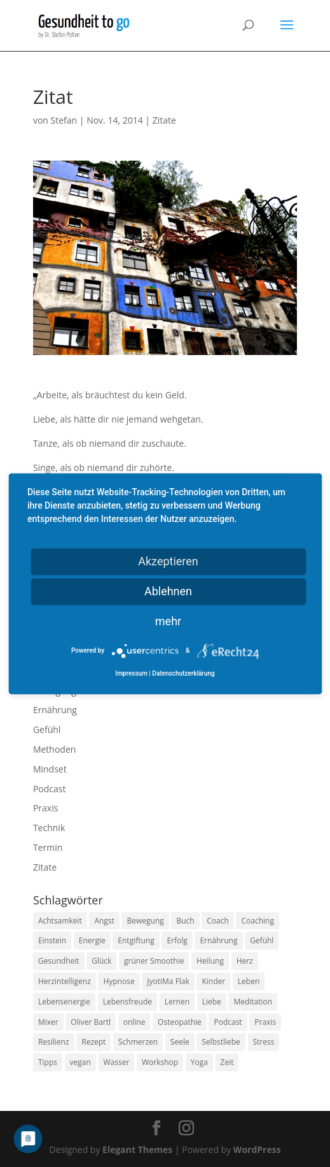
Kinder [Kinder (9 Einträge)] (213, 981)
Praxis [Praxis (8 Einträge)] (265, 1022)
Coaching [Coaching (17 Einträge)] (257, 920)
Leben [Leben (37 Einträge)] (248, 981)
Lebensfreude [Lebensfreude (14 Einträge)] (127, 1001)
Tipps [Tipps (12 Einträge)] (47, 1062)
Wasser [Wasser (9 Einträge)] (117, 1062)
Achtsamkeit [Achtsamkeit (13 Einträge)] (60, 920)
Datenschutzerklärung (183, 673)
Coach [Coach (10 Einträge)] (218, 920)
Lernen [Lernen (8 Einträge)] (177, 1001)
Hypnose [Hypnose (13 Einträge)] (118, 981)
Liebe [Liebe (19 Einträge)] (211, 1001)
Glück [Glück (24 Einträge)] (101, 960)
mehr (168, 621)
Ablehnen (168, 591)
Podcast (49, 789)
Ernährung (55, 710)
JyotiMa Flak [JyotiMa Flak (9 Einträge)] (168, 981)
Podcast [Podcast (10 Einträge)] (228, 1022)
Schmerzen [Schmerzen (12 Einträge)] (138, 1041)
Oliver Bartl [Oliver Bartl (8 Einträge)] (91, 1022)
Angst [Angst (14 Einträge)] (104, 920)
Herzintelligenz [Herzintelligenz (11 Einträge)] (64, 981)
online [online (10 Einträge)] (134, 1022)
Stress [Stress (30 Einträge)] (264, 1041)
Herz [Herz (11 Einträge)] (245, 960)
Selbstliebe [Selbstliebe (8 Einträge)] (221, 1041)
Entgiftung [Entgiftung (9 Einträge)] (136, 940)
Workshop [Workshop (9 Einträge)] (160, 1062)
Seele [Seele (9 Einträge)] (179, 1041)
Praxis (45, 808)
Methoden (54, 749)
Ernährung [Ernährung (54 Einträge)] (218, 940)
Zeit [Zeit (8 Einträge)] (227, 1062)
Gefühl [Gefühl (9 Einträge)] (261, 940)
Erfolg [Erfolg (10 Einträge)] (177, 940)
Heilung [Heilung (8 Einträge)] (210, 960)
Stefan (64, 120)
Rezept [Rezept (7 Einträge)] (93, 1041)
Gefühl (46, 729)
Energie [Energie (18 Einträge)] (92, 940)
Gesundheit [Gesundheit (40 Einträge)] (58, 960)
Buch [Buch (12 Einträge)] (185, 920)
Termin (47, 847)
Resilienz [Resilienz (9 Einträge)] (53, 1041)
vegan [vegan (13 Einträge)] (80, 1062)
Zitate (164, 120)
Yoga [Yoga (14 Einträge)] (199, 1062)
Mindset (50, 769)
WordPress (257, 1149)
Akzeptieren (168, 561)
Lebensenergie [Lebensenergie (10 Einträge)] (64, 1001)
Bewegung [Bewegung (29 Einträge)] (145, 920)
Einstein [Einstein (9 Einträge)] (52, 940)
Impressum (131, 673)
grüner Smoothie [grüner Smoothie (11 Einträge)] (154, 960)
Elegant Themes (137, 1149)
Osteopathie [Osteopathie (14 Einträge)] (180, 1022)
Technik (49, 828)
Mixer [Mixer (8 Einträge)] (48, 1022)
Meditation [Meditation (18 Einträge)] (252, 1001)
